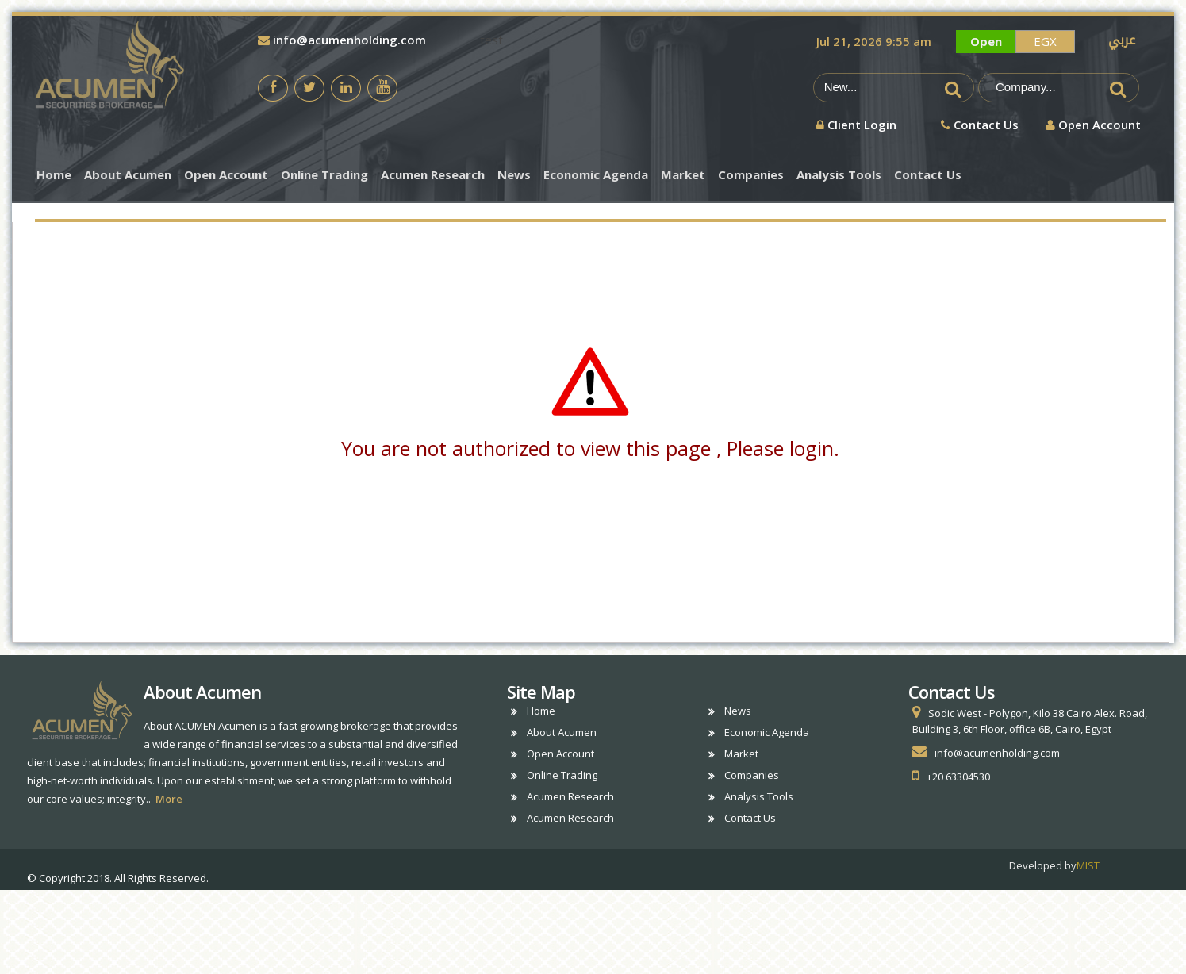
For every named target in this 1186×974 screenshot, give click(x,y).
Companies (751, 174)
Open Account (226, 174)
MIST (1088, 865)
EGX (1045, 41)
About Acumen (127, 174)
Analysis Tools (838, 174)
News (514, 174)
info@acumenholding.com (342, 40)
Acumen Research (433, 174)
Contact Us (927, 174)
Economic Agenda (595, 174)
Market (683, 174)
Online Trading (324, 174)
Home (53, 174)
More (168, 799)
